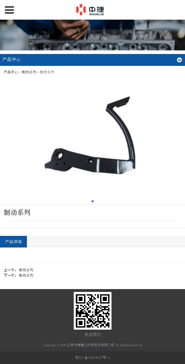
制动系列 (29, 72)
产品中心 (11, 72)
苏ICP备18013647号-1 (92, 358)
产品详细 (13, 241)
